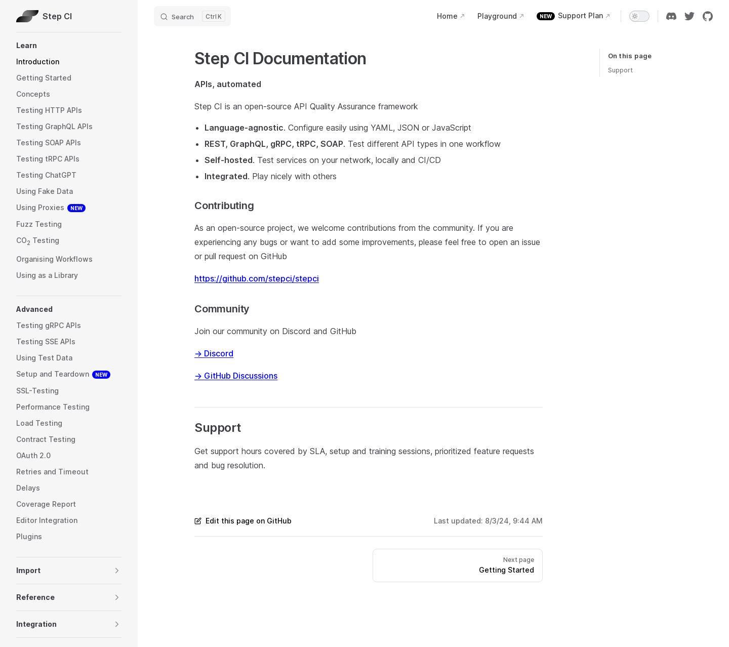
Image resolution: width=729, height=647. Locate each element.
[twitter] (689, 16)
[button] (69, 45)
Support (620, 70)
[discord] (671, 16)
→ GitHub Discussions (235, 376)
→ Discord (213, 353)
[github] (708, 16)
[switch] (639, 16)
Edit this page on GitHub (243, 520)
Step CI (44, 16)
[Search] (192, 16)
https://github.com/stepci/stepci (256, 278)
